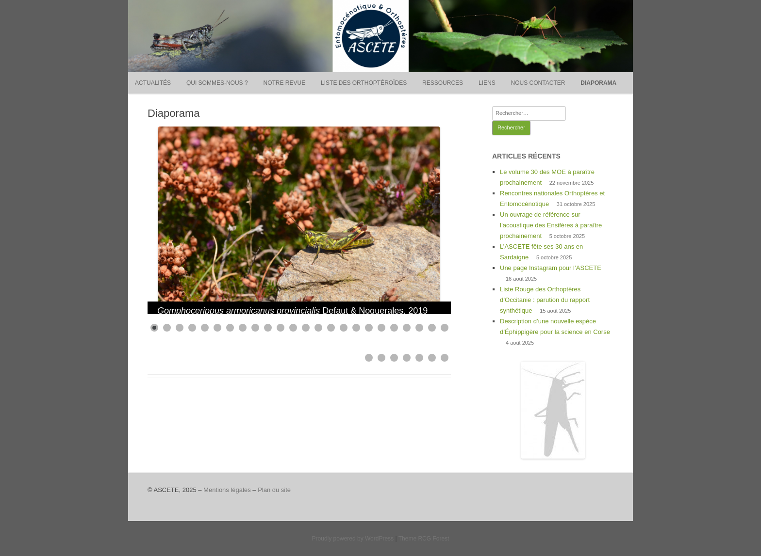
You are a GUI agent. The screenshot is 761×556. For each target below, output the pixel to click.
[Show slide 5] (205, 328)
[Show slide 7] (230, 328)
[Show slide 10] (268, 328)
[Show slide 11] (280, 328)
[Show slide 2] (167, 328)
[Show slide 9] (255, 328)
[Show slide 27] (394, 358)
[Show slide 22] (419, 328)
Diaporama (598, 82)
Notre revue (284, 82)
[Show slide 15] (331, 328)
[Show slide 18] (369, 328)
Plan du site (274, 489)
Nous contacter (538, 82)
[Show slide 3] (179, 328)
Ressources (442, 82)
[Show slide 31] (444, 358)
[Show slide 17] (356, 328)
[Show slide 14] (318, 328)
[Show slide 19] (381, 328)
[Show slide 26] (381, 358)
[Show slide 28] (407, 358)
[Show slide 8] (243, 328)
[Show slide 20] (394, 328)
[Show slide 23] (432, 328)
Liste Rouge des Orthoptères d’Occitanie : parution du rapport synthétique (545, 300)
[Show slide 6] (217, 328)
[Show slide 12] (293, 328)
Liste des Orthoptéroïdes (364, 82)
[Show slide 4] (192, 328)
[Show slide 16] (343, 328)
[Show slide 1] (154, 328)
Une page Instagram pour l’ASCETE (550, 267)
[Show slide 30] (432, 358)
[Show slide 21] (407, 328)
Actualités (153, 82)
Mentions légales (227, 489)
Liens (487, 82)
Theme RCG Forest (423, 538)
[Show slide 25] (369, 358)
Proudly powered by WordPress (353, 538)
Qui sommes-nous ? (217, 82)
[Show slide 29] (419, 358)
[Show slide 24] (444, 328)
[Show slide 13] (306, 328)
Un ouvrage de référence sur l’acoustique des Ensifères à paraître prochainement (551, 225)
